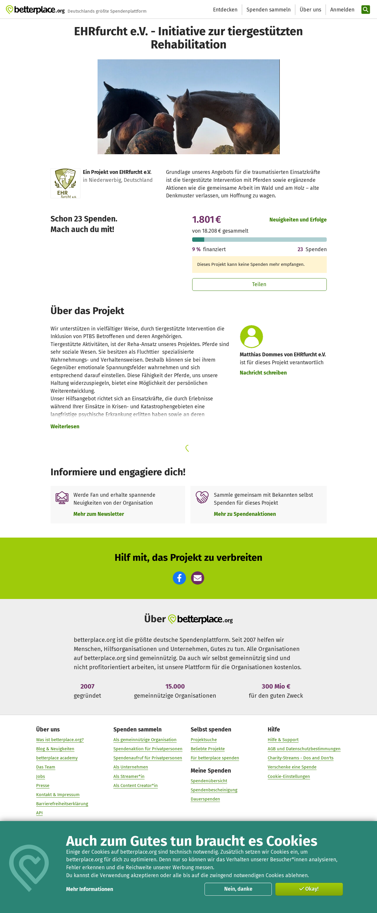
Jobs (40, 776)
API (39, 813)
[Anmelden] (342, 10)
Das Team (46, 767)
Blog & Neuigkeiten (55, 748)
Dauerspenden (205, 799)
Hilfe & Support (283, 739)
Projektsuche (204, 739)
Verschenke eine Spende (292, 767)
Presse (43, 785)
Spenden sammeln (269, 9)
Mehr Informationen (89, 889)
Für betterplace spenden (215, 758)
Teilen (259, 284)
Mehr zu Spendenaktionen (245, 514)
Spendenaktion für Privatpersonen (147, 748)
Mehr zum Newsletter (98, 514)
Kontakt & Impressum (58, 794)
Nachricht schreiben (263, 373)
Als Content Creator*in (135, 785)
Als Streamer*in (129, 776)
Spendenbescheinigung (214, 790)
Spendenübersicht (209, 780)
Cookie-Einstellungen (289, 776)
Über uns (310, 9)
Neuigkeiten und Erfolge (298, 219)
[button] (179, 578)
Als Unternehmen (130, 767)
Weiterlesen (65, 426)
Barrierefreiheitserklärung (62, 803)
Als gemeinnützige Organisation (145, 739)
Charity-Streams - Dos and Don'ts (301, 758)
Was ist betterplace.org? (60, 739)
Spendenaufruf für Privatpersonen (147, 758)
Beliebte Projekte (208, 748)
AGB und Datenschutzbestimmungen (304, 748)
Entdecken (225, 9)
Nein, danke (238, 889)
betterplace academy (57, 758)
